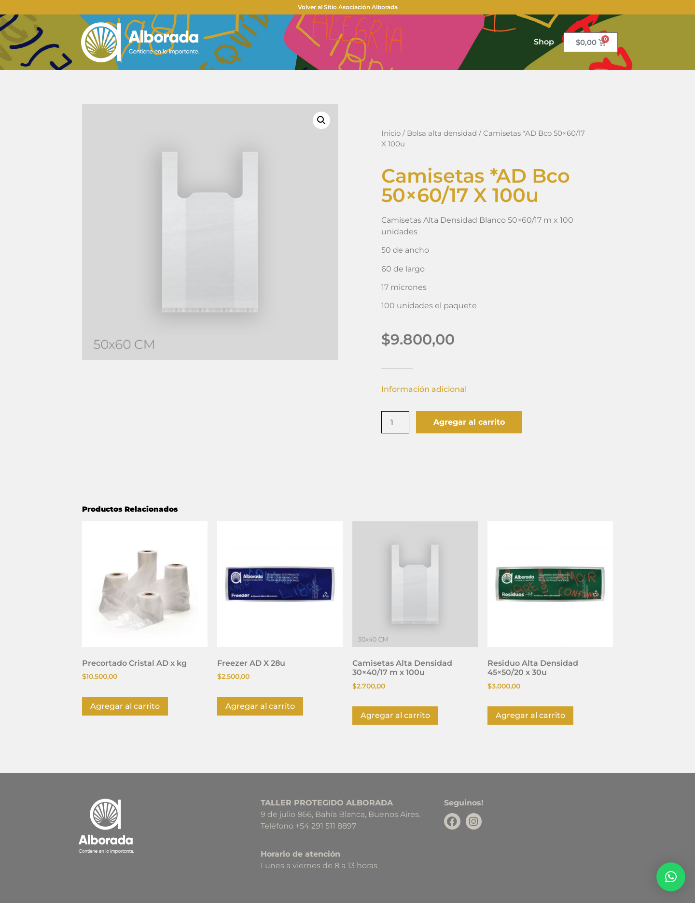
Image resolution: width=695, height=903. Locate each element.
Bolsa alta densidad (442, 133)
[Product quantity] (395, 422)
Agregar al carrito (469, 422)
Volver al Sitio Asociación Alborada (348, 7)
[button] (321, 120)
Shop (544, 41)
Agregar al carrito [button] (125, 706)
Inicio (391, 133)
